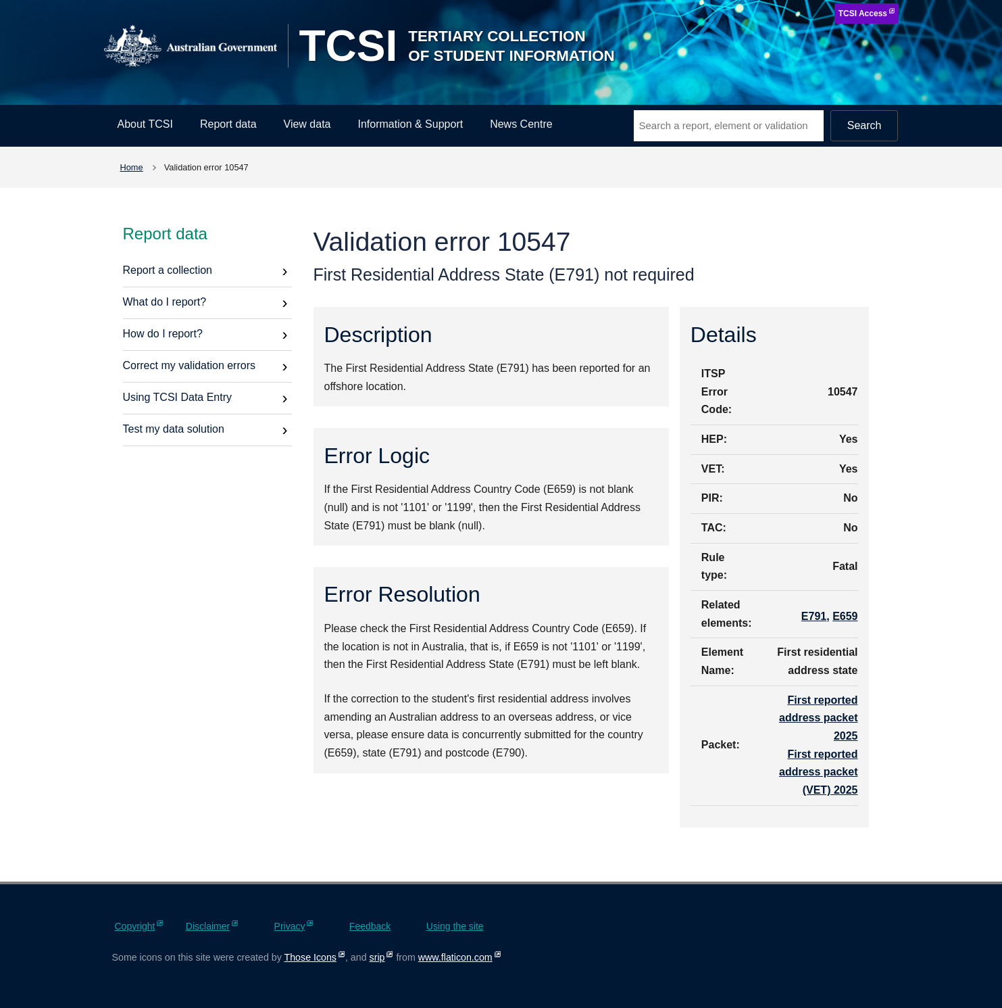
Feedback (370, 926)
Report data (228, 124)
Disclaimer (208, 926)
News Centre (521, 124)
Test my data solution (173, 429)
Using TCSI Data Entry (177, 397)
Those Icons (310, 957)
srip (377, 957)
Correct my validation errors (189, 365)
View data (307, 124)
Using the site (455, 926)
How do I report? (163, 333)
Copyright (135, 926)
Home (131, 167)
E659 (844, 616)
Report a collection (168, 270)
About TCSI (145, 124)
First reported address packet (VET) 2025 (818, 772)
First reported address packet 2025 (818, 718)
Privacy (289, 926)
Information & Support (411, 124)
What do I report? (165, 302)
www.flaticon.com (455, 957)
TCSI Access (862, 13)
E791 (813, 616)
